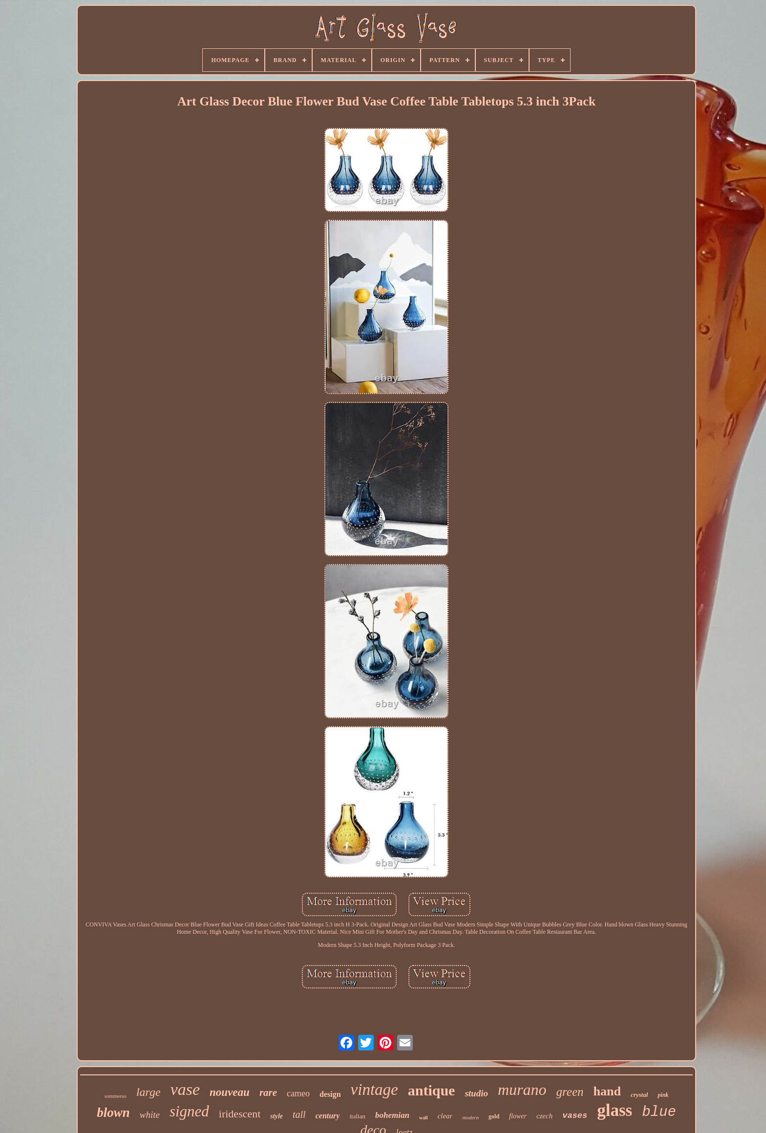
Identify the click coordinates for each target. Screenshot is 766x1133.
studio (476, 1093)
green (570, 1091)
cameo (298, 1093)
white (150, 1115)
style (276, 1116)
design (330, 1094)
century (328, 1116)
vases (574, 1115)
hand (607, 1091)
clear (445, 1116)
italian (357, 1116)
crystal (639, 1094)
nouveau (230, 1092)
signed (189, 1111)
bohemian (392, 1115)
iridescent (240, 1114)
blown (113, 1112)
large (148, 1092)
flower (518, 1116)
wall (423, 1117)
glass (614, 1110)
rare (268, 1092)
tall (299, 1114)
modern (470, 1117)
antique (431, 1090)
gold (494, 1116)
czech (544, 1116)
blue (659, 1112)
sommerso (116, 1096)
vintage (374, 1089)
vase (185, 1089)
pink (663, 1094)
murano (522, 1089)
